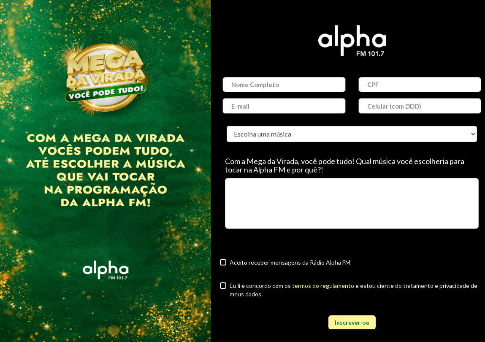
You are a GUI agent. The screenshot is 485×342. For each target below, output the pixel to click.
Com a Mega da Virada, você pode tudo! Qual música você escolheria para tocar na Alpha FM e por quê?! (344, 165)
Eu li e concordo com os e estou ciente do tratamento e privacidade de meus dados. (353, 290)
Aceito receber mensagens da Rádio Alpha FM (290, 262)
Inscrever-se (352, 322)
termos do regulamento (323, 285)
